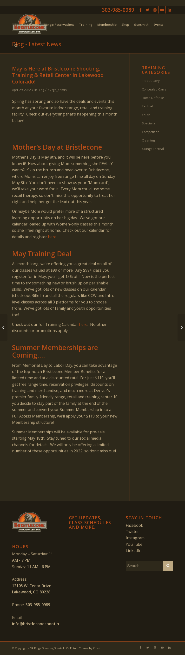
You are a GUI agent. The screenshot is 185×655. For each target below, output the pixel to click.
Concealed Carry (154, 89)
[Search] (16, 45)
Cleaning (148, 140)
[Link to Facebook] (140, 9)
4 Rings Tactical (153, 149)
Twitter (132, 531)
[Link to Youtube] (162, 9)
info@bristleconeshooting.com (41, 623)
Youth (146, 115)
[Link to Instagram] (154, 9)
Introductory (151, 80)
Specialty (148, 123)
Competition (150, 132)
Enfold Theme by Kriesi (85, 648)
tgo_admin (59, 90)
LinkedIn (133, 550)
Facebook (134, 525)
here (52, 236)
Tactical (147, 106)
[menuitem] (26, 24)
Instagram (135, 537)
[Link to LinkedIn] (169, 9)
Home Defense (153, 98)
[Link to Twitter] (147, 9)
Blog (41, 90)
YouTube (134, 544)
